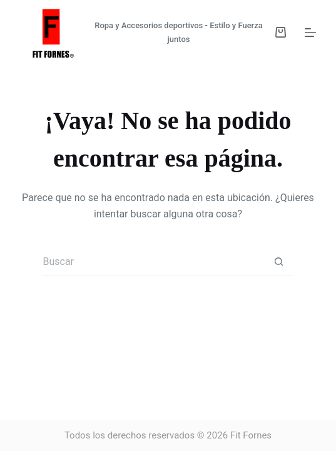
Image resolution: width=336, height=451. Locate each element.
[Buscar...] (154, 262)
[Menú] (310, 32)
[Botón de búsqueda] (279, 262)
